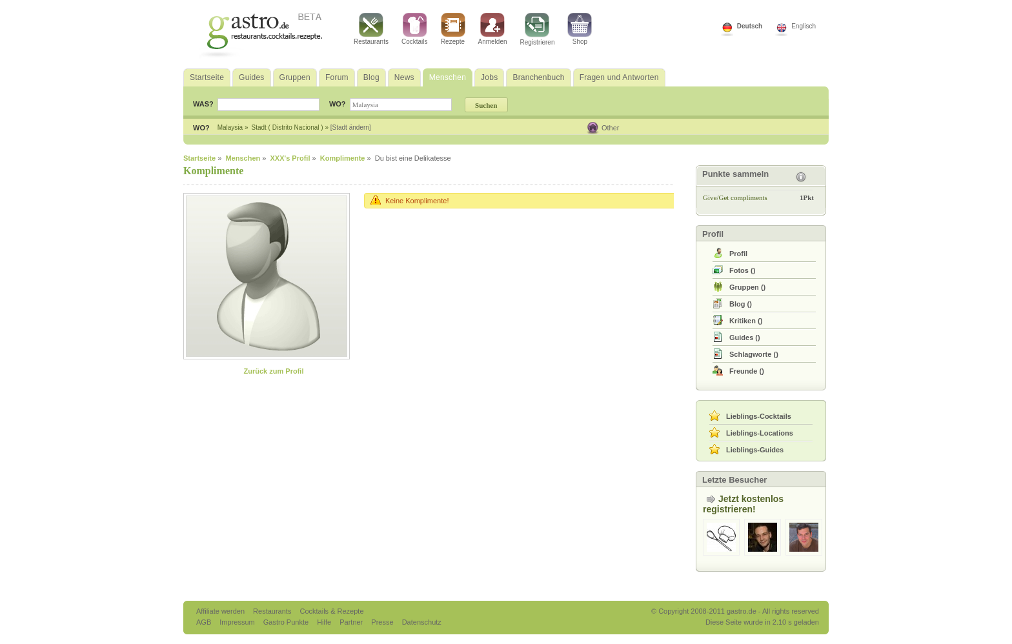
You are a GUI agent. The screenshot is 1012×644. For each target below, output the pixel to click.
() (742, 270)
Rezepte (453, 29)
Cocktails (414, 29)
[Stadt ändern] (350, 127)
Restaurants (371, 29)
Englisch (803, 26)
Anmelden (492, 29)
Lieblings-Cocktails (758, 416)
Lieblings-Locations (759, 433)
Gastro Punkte (286, 622)
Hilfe (325, 622)
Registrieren (537, 29)
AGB (204, 622)
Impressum (237, 622)
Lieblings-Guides (755, 450)
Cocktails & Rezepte (331, 611)
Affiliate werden (221, 611)
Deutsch (749, 26)
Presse (382, 622)
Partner (352, 622)
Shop (579, 29)
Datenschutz (421, 622)
